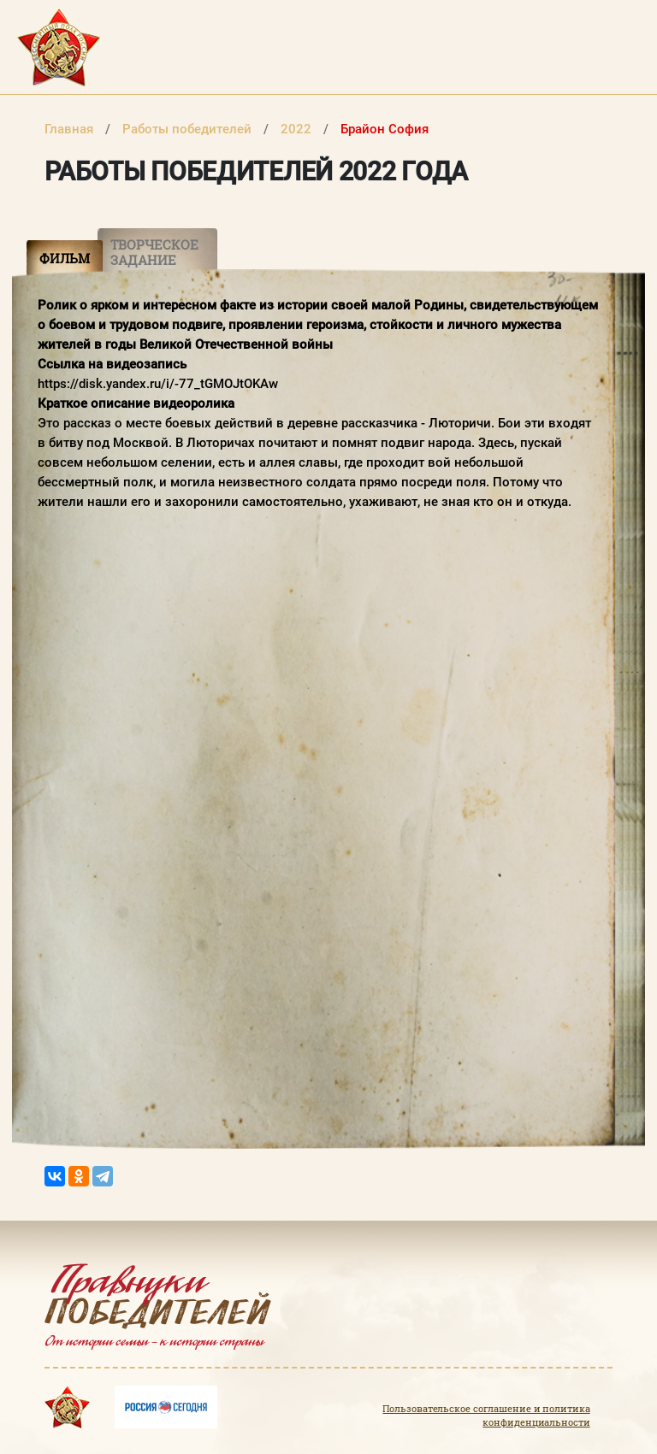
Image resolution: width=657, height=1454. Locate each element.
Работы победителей (188, 129)
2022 (298, 129)
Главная (70, 129)
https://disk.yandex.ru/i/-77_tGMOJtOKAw (158, 383)
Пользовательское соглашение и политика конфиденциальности (485, 1415)
